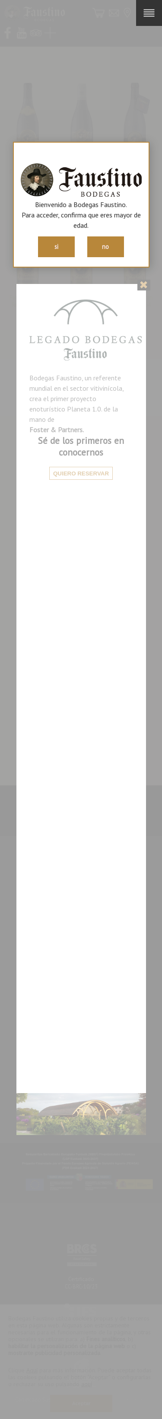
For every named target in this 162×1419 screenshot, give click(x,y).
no (105, 246)
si (56, 246)
